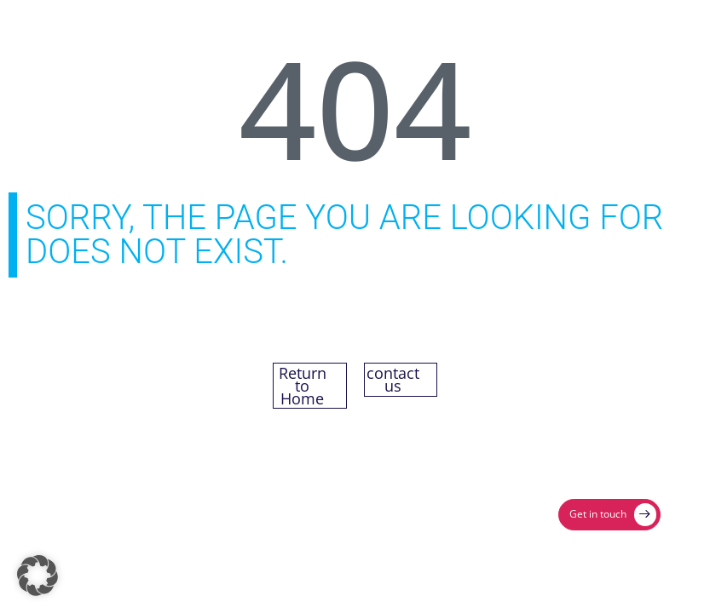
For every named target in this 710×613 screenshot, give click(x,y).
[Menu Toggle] (642, 26)
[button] (37, 575)
